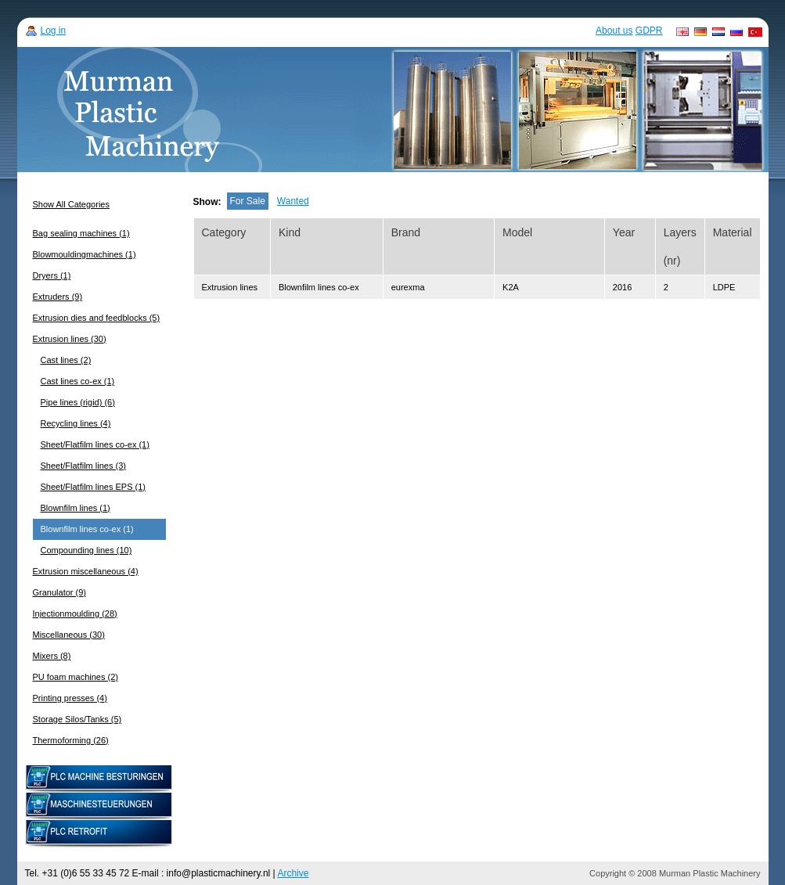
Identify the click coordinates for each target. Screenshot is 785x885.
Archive (292, 873)
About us (614, 30)
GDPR (649, 30)
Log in (54, 30)
